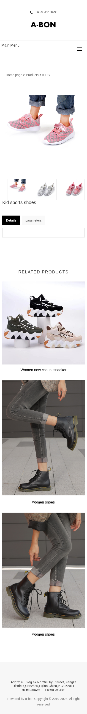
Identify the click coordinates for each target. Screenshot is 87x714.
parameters (33, 220)
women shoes (43, 502)
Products (32, 75)
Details (11, 220)
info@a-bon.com (55, 689)
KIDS (46, 75)
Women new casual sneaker (44, 370)
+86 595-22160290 (31, 689)
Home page (14, 75)
